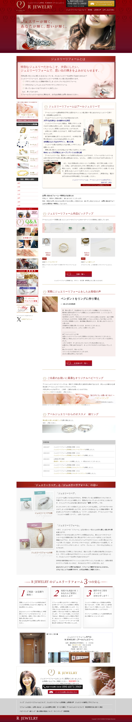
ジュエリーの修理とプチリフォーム (86, 702)
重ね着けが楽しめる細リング (52, 420)
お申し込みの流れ (108, 10)
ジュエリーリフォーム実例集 (62, 449)
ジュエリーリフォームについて (76, 10)
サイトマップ (58, 711)
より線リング (90, 262)
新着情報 (66, 711)
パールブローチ (52, 262)
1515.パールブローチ (78, 449)
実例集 (90, 10)
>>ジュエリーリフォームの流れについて (96, 185)
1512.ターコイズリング (79, 473)
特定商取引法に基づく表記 (94, 707)
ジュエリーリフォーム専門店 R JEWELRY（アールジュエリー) (46, 3)
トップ (22, 702)
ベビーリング (47, 392)
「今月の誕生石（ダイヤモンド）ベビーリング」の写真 (71, 404)
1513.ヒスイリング (78, 467)
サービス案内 (61, 707)
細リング (32, 711)
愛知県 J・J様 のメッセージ (62, 461)
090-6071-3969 (76, 645)
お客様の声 (97, 10)
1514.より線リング (78, 455)
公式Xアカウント (26, 319)
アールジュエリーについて (75, 707)
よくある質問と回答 (49, 707)
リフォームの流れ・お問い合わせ (30, 707)
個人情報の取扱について (44, 711)
